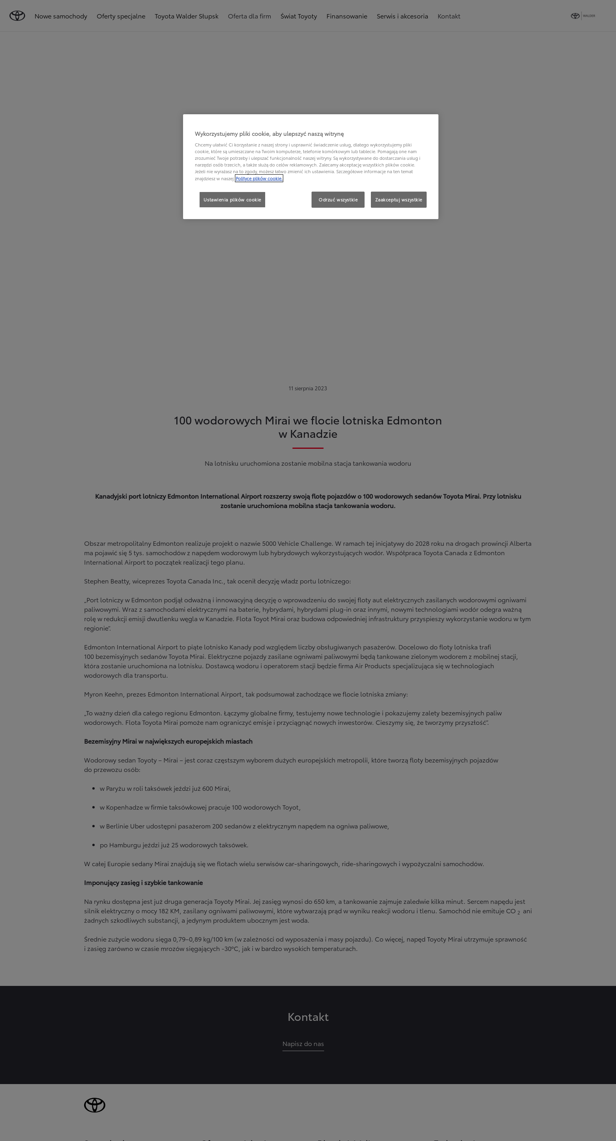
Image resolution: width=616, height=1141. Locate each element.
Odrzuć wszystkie (338, 199)
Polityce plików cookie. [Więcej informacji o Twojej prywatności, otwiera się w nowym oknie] (259, 178)
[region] (310, 166)
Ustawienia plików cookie (232, 199)
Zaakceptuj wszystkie (398, 199)
